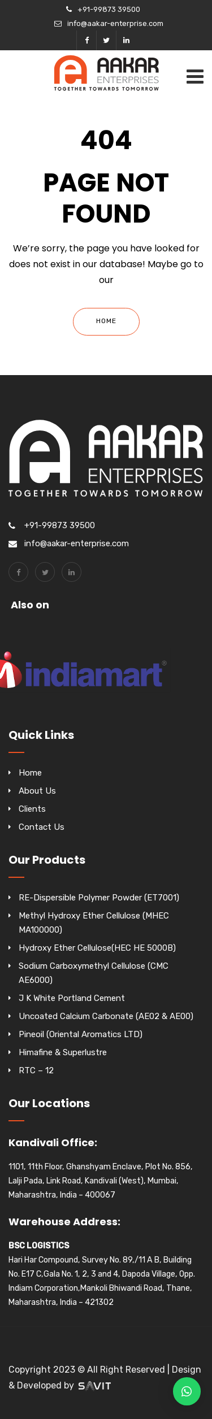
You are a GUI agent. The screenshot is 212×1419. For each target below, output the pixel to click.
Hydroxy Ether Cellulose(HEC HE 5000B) (97, 948)
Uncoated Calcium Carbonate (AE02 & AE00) (106, 1016)
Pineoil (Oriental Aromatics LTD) (80, 1034)
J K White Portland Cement (72, 998)
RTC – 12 (36, 1070)
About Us (37, 791)
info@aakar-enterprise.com (115, 23)
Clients (32, 809)
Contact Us (41, 827)
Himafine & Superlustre (63, 1052)
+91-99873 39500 (108, 9)
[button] (187, 1391)
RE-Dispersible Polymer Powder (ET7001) (99, 898)
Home (106, 321)
